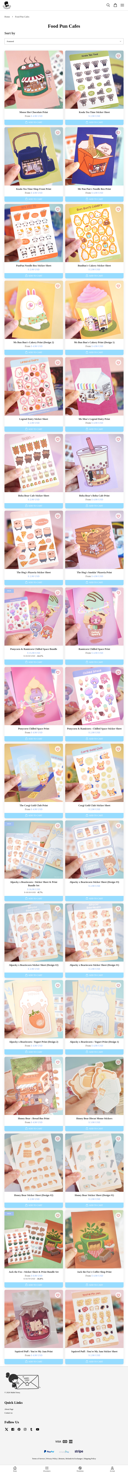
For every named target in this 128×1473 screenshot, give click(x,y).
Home (7, 17)
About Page (8, 1409)
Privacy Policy (51, 1459)
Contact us (8, 1413)
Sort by (9, 33)
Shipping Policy (90, 1459)
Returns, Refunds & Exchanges (70, 1459)
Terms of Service (38, 1459)
